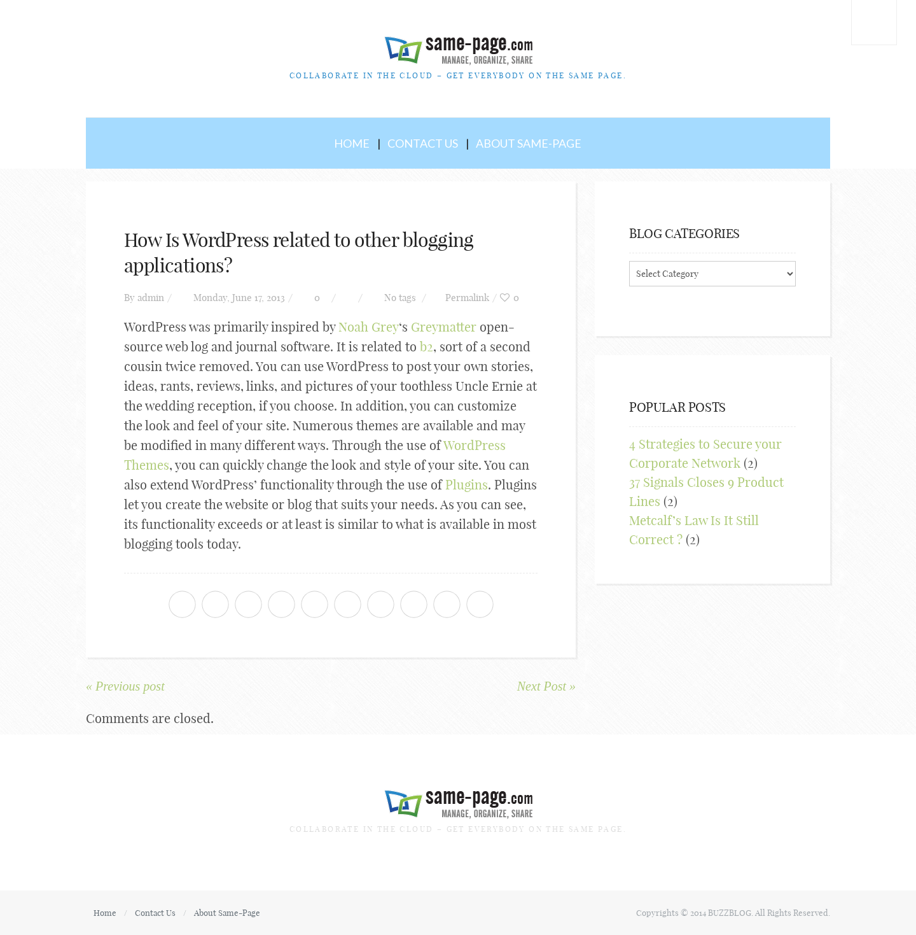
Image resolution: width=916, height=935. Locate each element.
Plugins (466, 485)
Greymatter (443, 327)
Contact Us (422, 143)
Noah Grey (368, 327)
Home (352, 143)
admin (150, 298)
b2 (426, 347)
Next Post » (546, 686)
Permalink (467, 298)
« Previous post (125, 686)
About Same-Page (528, 143)
